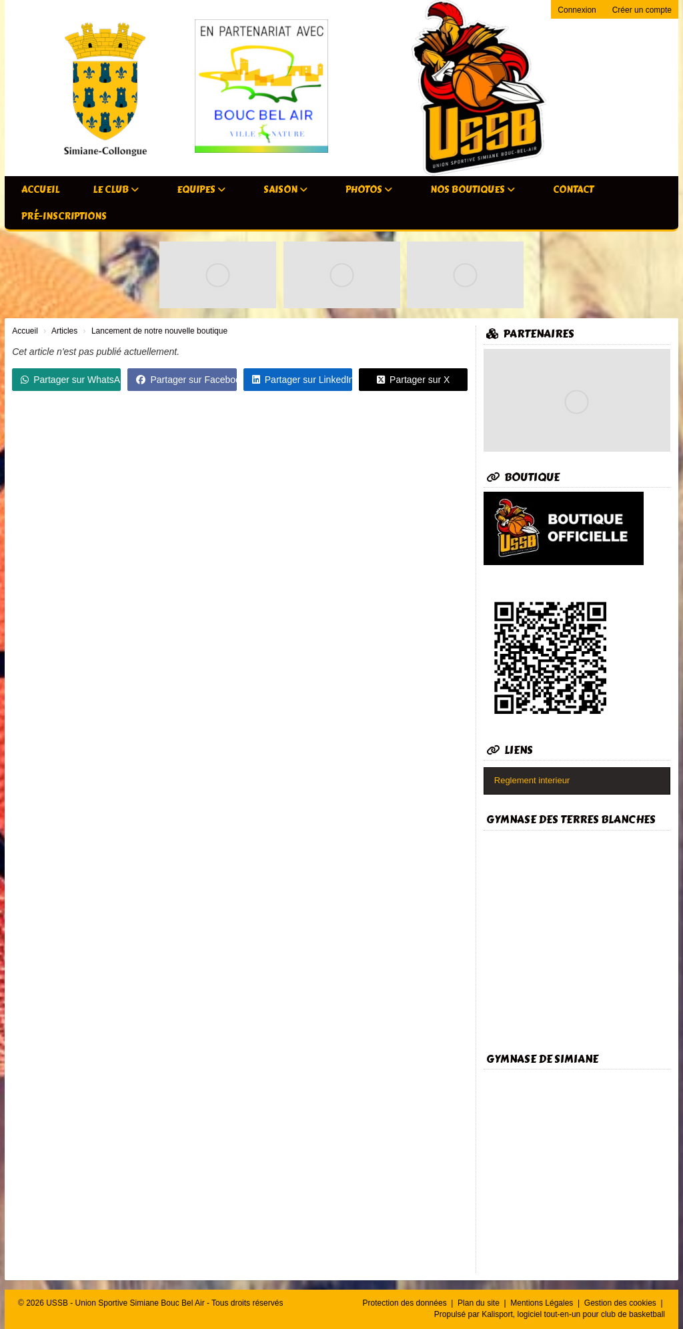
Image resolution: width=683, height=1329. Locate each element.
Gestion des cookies (621, 1303)
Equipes (201, 190)
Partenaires (530, 334)
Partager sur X (413, 379)
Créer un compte (642, 10)
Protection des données (406, 1303)
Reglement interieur (532, 780)
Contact (573, 190)
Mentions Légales (542, 1303)
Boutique (523, 477)
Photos (369, 190)
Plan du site (480, 1303)
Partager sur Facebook (186, 379)
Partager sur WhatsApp (71, 379)
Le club (116, 190)
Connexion (577, 10)
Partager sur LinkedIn (302, 379)
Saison (285, 190)
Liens (509, 750)
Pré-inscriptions (64, 216)
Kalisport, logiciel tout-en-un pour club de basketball (573, 1314)
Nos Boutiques (472, 190)
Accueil (40, 190)
